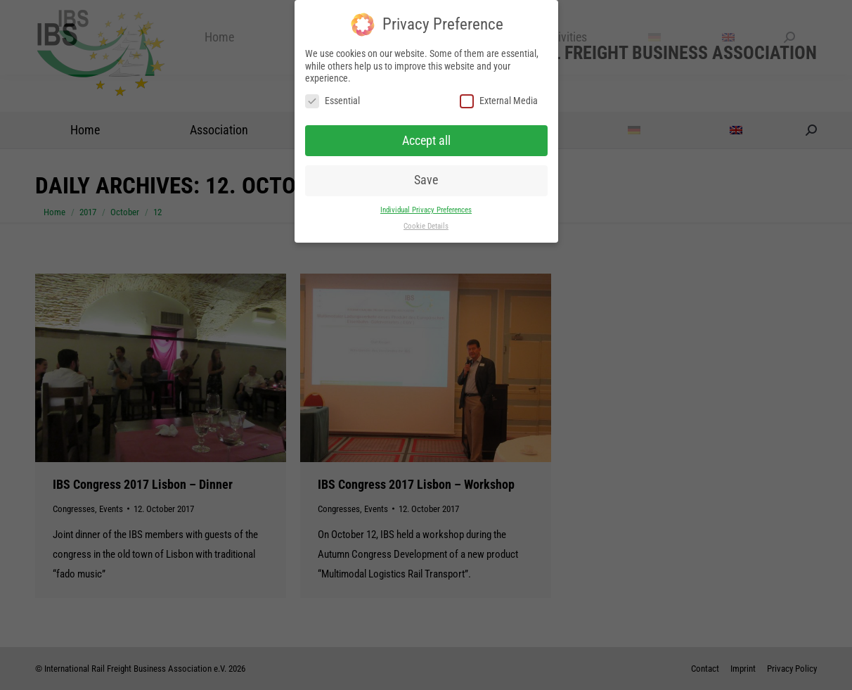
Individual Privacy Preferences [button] (426, 210)
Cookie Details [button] (426, 226)
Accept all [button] (426, 140)
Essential (332, 101)
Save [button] (426, 180)
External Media (499, 101)
